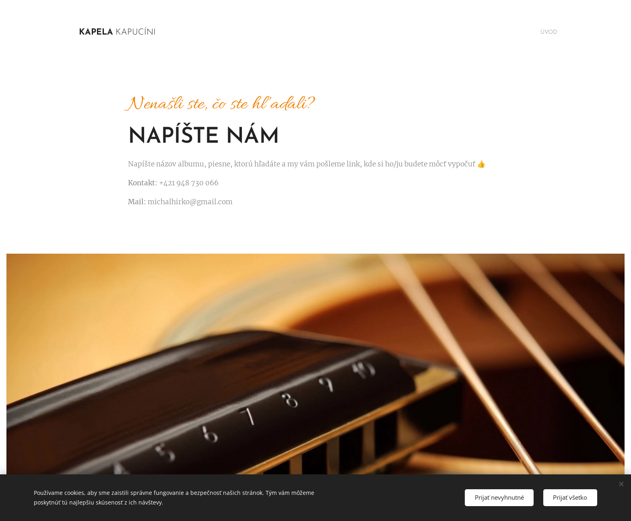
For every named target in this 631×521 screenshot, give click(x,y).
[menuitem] (546, 33)
